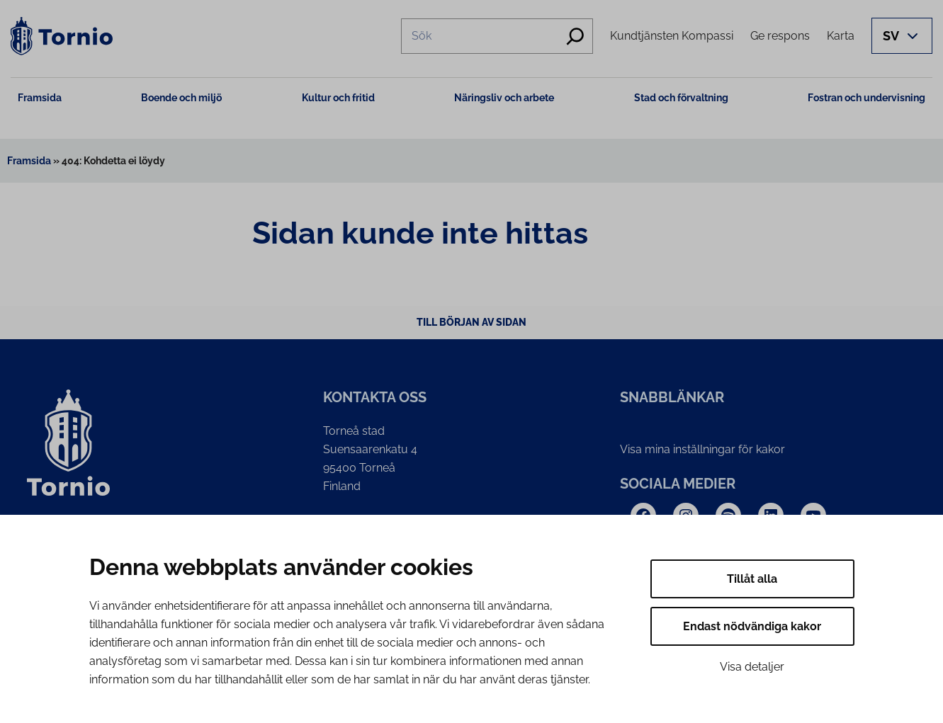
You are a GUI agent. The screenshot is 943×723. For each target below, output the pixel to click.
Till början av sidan (471, 322)
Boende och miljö (181, 97)
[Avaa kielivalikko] (901, 36)
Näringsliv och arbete (504, 97)
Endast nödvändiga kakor (752, 626)
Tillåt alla (752, 579)
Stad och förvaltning (681, 97)
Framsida (40, 97)
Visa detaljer (752, 666)
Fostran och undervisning (866, 97)
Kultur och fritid (338, 97)
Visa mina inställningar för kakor (702, 449)
